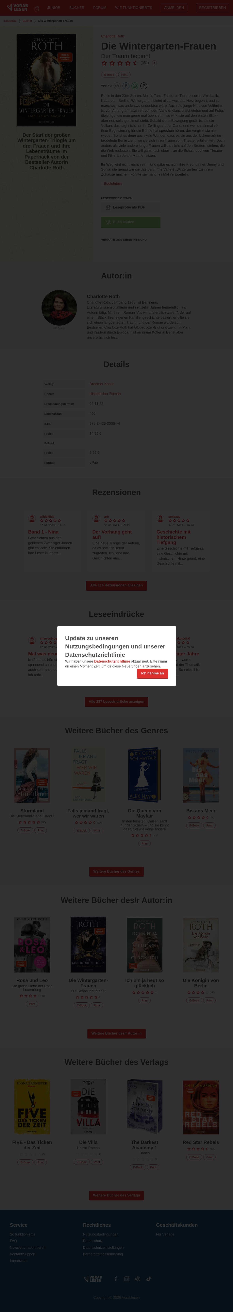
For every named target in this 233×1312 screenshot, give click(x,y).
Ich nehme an (152, 673)
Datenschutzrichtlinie (112, 661)
